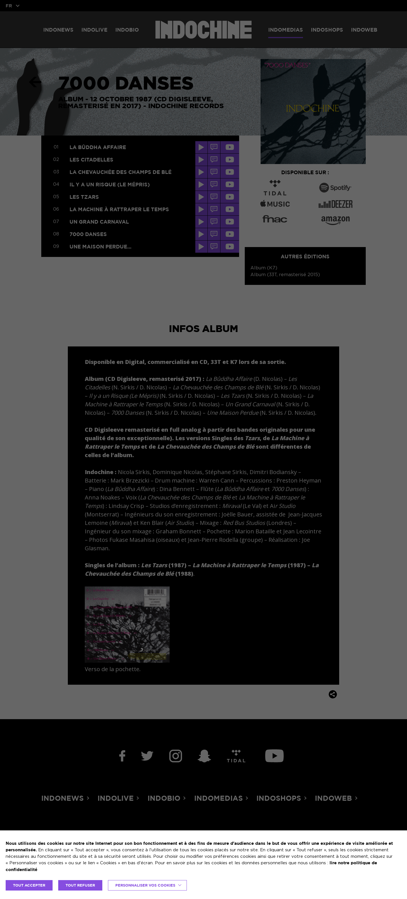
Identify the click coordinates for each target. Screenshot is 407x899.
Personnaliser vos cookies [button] (145, 885)
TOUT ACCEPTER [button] (29, 885)
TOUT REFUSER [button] (80, 885)
